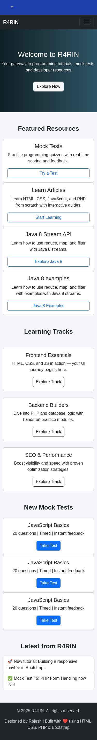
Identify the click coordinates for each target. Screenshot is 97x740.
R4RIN (11, 22)
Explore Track (48, 382)
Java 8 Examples (48, 305)
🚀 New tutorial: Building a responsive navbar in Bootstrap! (42, 664)
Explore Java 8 (48, 261)
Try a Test (48, 173)
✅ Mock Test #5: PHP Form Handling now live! (47, 681)
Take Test (48, 545)
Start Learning (48, 217)
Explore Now (48, 86)
